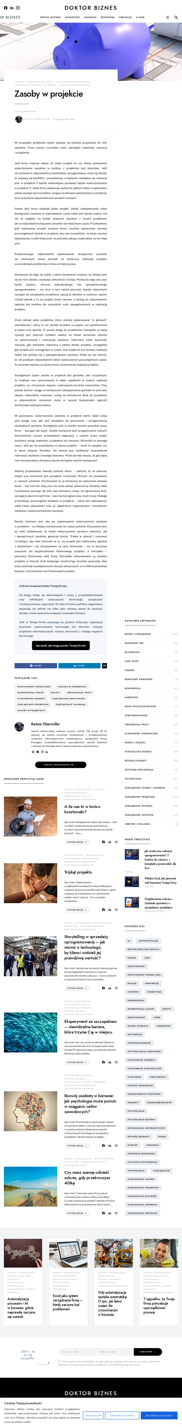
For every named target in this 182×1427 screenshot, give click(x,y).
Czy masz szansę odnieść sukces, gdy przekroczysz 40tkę (87, 1177)
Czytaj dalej (75, 842)
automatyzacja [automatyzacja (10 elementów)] (148, 941)
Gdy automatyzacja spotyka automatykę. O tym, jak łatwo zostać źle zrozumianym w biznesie (112, 1303)
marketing (71, 926)
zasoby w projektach (31, 710)
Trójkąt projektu (78, 872)
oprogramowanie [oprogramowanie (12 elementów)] (139, 1043)
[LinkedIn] (11, 8)
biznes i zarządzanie (78, 789)
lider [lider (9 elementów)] (157, 1017)
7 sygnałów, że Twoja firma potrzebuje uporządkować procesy (158, 1305)
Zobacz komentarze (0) (59, 764)
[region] (91, 1412)
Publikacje (125, 17)
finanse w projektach (72, 686)
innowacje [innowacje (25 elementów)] (152, 983)
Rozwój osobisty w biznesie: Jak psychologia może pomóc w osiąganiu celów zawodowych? (90, 1104)
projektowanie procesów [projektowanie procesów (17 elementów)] (144, 1094)
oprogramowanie (75, 793)
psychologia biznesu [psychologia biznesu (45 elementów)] (141, 1119)
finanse (20, 82)
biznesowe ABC (74, 855)
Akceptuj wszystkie (159, 1415)
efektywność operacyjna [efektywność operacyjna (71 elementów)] (144, 975)
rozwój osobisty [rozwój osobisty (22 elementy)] (139, 1136)
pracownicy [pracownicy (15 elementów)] (158, 1077)
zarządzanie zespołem (79, 865)
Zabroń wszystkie (122, 1415)
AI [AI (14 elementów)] (129, 941)
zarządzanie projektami (74, 85)
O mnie (140, 17)
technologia (133, 778)
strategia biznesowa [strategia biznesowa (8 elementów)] (141, 1153)
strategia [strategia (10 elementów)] (152, 1145)
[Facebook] (5, 8)
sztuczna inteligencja (139, 769)
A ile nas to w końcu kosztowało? (82, 809)
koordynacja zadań (30, 692)
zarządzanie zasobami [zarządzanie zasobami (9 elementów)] (142, 1204)
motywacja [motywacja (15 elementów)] (135, 1034)
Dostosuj (92, 1415)
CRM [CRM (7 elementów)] (147, 958)
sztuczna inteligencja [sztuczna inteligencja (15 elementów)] (142, 1162)
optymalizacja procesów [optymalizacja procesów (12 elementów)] (144, 1051)
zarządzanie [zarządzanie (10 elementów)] (161, 1170)
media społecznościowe (140, 706)
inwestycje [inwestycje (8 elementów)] (154, 992)
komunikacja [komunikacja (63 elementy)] (136, 1000)
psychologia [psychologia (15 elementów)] (136, 1111)
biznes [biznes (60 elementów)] (132, 958)
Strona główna (50, 17)
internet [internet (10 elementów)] (133, 992)
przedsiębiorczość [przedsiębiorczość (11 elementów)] (159, 1102)
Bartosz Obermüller (32, 119)
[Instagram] (18, 8)
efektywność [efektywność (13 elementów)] (136, 966)
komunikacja (95, 855)
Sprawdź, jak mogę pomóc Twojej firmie (61, 645)
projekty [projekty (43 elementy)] (133, 1102)
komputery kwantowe (139, 679)
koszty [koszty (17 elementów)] (166, 1009)
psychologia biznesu (78, 1008)
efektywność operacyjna (34, 686)
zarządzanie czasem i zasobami (35, 85)
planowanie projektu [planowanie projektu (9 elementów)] (141, 1060)
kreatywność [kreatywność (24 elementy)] (136, 1017)
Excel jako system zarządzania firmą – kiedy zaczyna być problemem (68, 1302)
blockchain (132, 652)
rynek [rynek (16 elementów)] (162, 1136)
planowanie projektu (31, 698)
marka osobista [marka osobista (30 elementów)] (138, 1026)
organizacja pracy (40, 82)
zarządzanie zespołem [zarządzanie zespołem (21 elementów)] (142, 1213)
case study (71, 1162)
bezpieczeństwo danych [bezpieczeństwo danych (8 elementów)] (143, 949)
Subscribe (146, 1351)
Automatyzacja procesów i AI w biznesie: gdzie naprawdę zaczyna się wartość (21, 1307)
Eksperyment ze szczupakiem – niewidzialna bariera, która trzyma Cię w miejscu (90, 1026)
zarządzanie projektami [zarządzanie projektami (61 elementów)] (143, 1187)
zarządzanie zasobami (71, 704)
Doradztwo (72, 17)
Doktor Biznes (91, 8)
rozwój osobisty (75, 1011)
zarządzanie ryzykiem (78, 1014)
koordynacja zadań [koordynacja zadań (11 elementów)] (141, 1009)
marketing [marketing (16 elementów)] (164, 1026)
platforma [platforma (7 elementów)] (134, 1077)
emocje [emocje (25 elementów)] (132, 983)
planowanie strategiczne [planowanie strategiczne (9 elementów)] (145, 1068)
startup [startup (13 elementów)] (133, 1145)
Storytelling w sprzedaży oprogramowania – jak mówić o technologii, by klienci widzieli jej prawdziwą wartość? (86, 947)
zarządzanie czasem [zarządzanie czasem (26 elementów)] (141, 1179)
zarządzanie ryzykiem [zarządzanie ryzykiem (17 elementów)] (142, 1196)
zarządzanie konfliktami (68, 698)
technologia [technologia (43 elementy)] (136, 1170)
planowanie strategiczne (73, 82)
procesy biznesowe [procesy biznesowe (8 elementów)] (140, 1085)
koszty (55, 692)
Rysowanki (108, 17)
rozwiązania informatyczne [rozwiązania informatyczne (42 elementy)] (146, 1128)
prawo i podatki (135, 742)
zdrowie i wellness (137, 824)
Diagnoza (90, 17)
